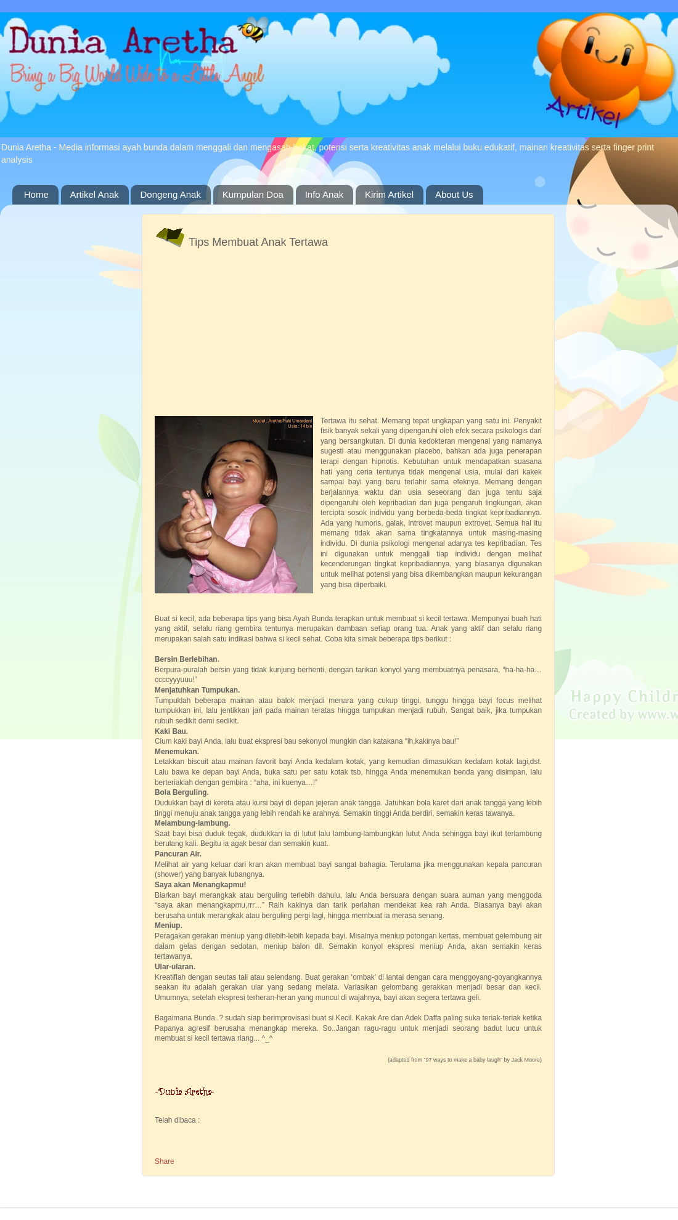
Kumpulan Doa (253, 194)
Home (36, 194)
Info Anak (324, 194)
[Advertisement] (193, 296)
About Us (454, 194)
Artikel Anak (94, 194)
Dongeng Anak (170, 194)
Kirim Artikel (389, 194)
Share (164, 1161)
